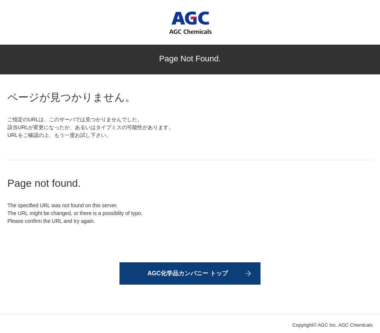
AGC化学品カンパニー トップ (188, 273)
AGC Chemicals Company (190, 23)
